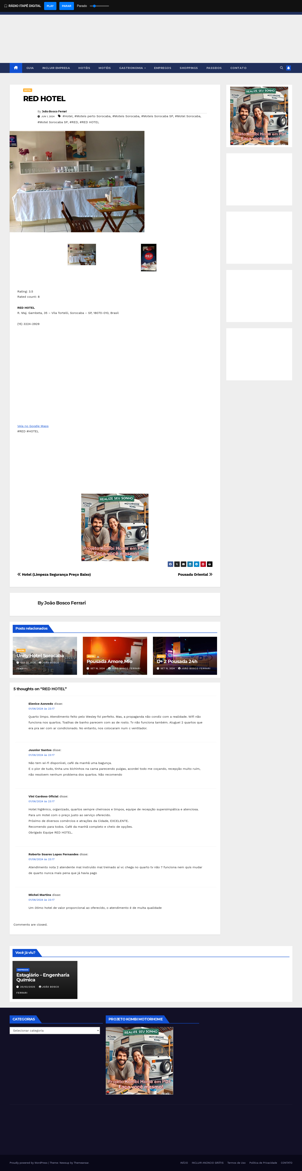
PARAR (66, 6)
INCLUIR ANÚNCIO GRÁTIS (208, 1162)
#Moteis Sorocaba (125, 116)
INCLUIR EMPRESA (56, 68)
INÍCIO (184, 1162)
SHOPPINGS (189, 68)
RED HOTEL (44, 98)
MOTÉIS (105, 68)
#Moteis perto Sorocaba (93, 116)
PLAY (50, 6)
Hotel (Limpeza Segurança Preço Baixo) (54, 574)
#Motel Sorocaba (187, 116)
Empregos (23, 970)
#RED (74, 122)
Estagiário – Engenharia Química (42, 977)
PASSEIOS (214, 68)
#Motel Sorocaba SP (53, 122)
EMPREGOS (162, 68)
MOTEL (27, 90)
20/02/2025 (28, 986)
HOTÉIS (84, 68)
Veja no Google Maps (33, 426)
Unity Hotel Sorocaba (40, 655)
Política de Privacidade (263, 1162)
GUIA (30, 68)
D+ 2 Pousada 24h (177, 661)
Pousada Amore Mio (109, 661)
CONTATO (238, 68)
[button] (281, 68)
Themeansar (81, 1162)
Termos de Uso (236, 1162)
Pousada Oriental (195, 574)
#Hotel (68, 116)
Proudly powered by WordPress (29, 1162)
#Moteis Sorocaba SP (157, 116)
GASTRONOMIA (131, 68)
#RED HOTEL (89, 122)
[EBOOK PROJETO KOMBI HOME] (115, 527)
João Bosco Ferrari (54, 111)
